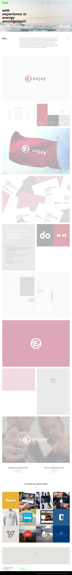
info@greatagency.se (23, 568)
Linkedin (21, 570)
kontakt (59, 2)
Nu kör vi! (54, 470)
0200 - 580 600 (22, 569)
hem (38, 2)
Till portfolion (18, 470)
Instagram (31, 570)
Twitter (28, 570)
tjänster (42, 2)
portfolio (48, 2)
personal (54, 2)
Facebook (24, 570)
